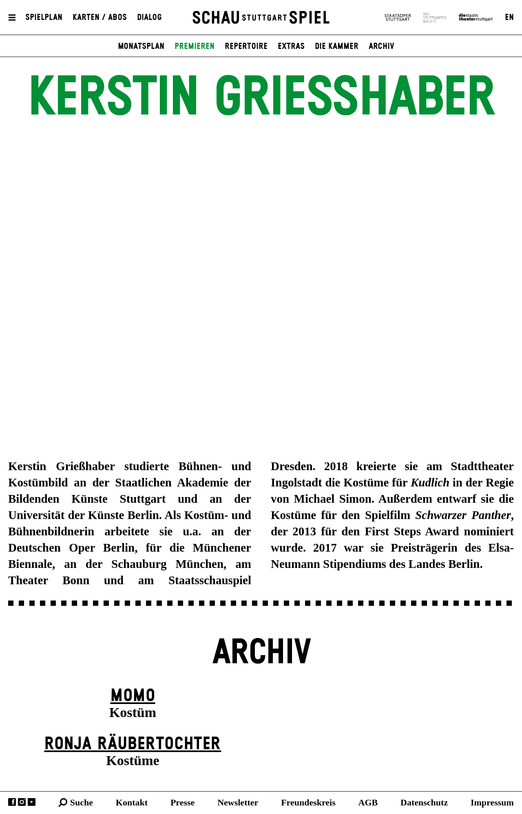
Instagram (22, 802)
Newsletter (237, 802)
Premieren (195, 46)
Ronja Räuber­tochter (132, 744)
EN (509, 17)
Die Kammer (336, 46)
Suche (81, 802)
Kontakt (132, 802)
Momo (132, 696)
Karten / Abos (100, 17)
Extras (291, 46)
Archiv (381, 46)
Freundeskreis (308, 802)
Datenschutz (424, 802)
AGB (368, 802)
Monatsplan (141, 46)
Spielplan (43, 17)
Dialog (149, 17)
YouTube (31, 802)
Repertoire (246, 46)
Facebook (12, 802)
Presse (182, 802)
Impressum (492, 802)
